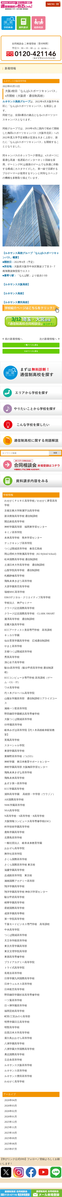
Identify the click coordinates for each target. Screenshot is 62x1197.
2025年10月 (10, 1132)
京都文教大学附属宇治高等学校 (22, 510)
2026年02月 (10, 1111)
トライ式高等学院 (14, 967)
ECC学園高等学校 (14, 788)
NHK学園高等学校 (14, 805)
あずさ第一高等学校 (15, 783)
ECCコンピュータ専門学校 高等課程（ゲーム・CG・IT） (28, 680)
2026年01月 (10, 1116)
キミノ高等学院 (13, 532)
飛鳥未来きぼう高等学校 (18, 581)
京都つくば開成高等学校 (18, 651)
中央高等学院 (11, 929)
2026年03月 (10, 1105)
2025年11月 (10, 1127)
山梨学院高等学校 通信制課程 (22, 570)
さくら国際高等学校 (15, 859)
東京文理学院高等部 (15, 951)
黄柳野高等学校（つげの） (19, 756)
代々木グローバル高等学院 (19, 693)
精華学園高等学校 (14, 902)
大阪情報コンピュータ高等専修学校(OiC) (27, 821)
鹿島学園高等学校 (14, 832)
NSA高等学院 (11, 810)
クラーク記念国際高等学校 (19, 608)
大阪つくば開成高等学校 (18, 719)
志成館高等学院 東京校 (18, 875)
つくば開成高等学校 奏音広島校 (23, 548)
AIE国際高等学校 (14, 799)
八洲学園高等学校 (14, 1043)
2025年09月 (10, 1138)
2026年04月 (10, 1100)
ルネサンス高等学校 (15, 1070)
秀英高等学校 (11, 657)
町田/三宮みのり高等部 (17, 1016)
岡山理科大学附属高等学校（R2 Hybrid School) (30, 554)
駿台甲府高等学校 (14, 897)
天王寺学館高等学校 (15, 940)
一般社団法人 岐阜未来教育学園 (23, 843)
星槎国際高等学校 (14, 908)
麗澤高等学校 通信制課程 (19, 619)
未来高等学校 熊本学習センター (23, 537)
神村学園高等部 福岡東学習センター (25, 526)
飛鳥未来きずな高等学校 (18, 772)
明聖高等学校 (11, 1027)
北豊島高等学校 (13, 837)
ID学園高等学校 (13, 724)
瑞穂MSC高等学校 (14, 592)
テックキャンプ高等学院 (18, 543)
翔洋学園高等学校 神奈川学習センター (26, 891)
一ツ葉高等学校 (13, 1000)
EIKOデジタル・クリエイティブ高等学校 (27, 597)
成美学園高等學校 (14, 913)
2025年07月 (10, 1149)
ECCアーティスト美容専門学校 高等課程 (28, 630)
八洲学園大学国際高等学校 (19, 1049)
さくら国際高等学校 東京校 (19, 864)
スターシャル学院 (14, 745)
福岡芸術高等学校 (14, 1011)
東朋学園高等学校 (15, 750)
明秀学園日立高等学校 (17, 1022)
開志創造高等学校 (14, 521)
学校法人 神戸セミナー (18, 602)
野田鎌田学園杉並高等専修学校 (22, 994)
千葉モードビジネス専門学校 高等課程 (27, 924)
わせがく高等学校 (14, 1081)
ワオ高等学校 (11, 687)
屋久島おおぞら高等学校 (18, 1038)
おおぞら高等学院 (14, 848)
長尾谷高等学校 (13, 973)
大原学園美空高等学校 (17, 586)
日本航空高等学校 (14, 989)
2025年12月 (10, 1122)
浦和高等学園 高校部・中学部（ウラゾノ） (29, 794)
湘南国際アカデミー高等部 (19, 881)
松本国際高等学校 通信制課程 (21, 559)
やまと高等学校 (13, 646)
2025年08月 (10, 1143)
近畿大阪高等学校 (14, 624)
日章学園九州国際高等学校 (19, 978)
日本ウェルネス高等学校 (18, 983)
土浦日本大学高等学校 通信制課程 (24, 564)
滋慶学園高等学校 (14, 870)
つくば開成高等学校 (15, 935)
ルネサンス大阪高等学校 (18, 1065)
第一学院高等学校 (14, 919)
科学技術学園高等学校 (17, 826)
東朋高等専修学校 (14, 956)
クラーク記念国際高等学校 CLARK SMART (29, 613)
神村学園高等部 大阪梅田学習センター (26, 767)
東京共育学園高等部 (15, 946)
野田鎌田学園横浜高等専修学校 (22, 713)
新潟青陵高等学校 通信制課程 (21, 516)
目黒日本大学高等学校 (17, 1032)
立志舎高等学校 (13, 1059)
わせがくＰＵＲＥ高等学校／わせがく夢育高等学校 (30, 503)
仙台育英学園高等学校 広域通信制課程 (27, 640)
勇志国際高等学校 (14, 1054)
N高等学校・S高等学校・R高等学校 (24, 816)
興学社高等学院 (13, 853)
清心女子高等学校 (14, 662)
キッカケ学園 (11, 635)
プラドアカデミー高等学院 (19, 962)
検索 (55, 453)
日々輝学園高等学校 (15, 1005)
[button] (53, 4)
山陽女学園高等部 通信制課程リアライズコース (30, 700)
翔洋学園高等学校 (14, 886)
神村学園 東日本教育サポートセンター (27, 761)
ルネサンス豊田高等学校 (18, 1076)
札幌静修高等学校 (14, 575)
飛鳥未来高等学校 (14, 778)
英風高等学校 (11, 740)
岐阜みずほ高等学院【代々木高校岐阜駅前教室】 (29, 732)
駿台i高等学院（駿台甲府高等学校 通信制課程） (28, 670)
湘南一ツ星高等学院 (15, 708)
